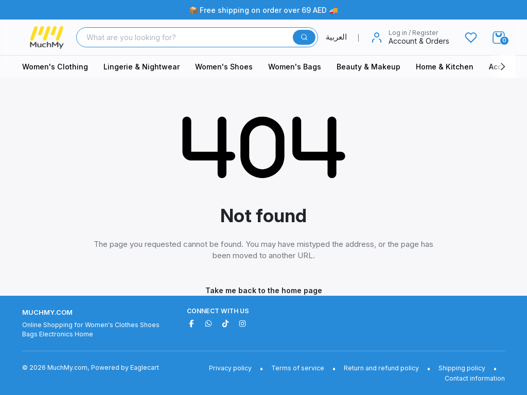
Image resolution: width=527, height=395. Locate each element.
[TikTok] (225, 323)
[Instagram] (242, 323)
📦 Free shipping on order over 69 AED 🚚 (263, 10)
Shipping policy (461, 368)
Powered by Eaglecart (125, 367)
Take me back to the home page (263, 290)
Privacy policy (230, 368)
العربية (342, 37)
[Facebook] (191, 323)
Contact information (475, 378)
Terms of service (297, 368)
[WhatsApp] (208, 323)
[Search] (186, 37)
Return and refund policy (381, 368)
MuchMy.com (47, 312)
